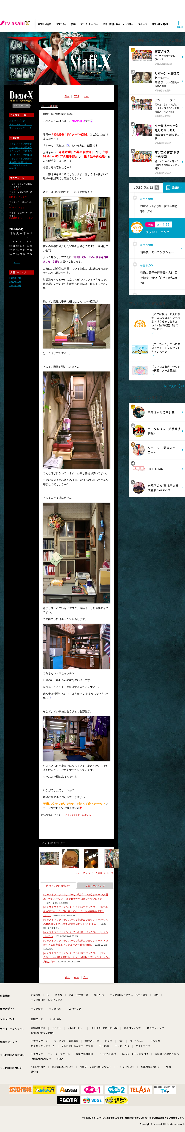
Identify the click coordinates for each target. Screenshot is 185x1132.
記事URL (86, 815)
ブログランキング (95, 885)
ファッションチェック (20, 128)
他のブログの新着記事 (58, 885)
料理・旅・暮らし (160, 24)
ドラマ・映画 (44, 24)
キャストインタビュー (20, 124)
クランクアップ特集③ (20, 151)
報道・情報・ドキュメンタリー (118, 24)
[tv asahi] (15, 24)
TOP (76, 96)
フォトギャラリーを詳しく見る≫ (94, 872)
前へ (67, 96)
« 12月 (17, 262)
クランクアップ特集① (20, 159)
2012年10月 (15, 285)
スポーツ (142, 24)
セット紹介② (49, 106)
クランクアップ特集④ (20, 147)
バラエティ (61, 24)
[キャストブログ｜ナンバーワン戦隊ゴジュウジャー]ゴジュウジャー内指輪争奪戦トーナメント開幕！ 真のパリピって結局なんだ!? (76, 957)
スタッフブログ (17, 121)
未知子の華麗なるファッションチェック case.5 (20, 165)
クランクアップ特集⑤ (20, 144)
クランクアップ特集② (20, 155)
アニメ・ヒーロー (89, 24)
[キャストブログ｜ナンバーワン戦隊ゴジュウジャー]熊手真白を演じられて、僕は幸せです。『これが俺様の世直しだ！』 (75, 911)
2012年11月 (15, 282)
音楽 (73, 24)
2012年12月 (15, 278)
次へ (86, 96)
